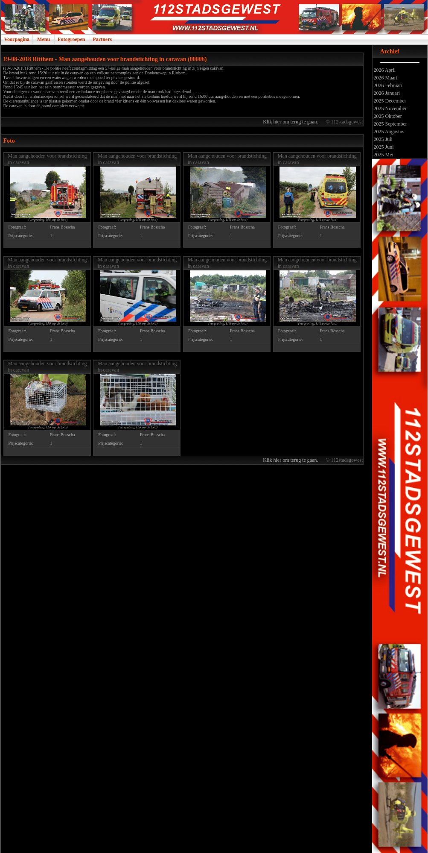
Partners (102, 39)
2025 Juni (383, 147)
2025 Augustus (389, 132)
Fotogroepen (71, 39)
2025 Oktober (387, 116)
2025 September (390, 124)
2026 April (384, 70)
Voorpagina (17, 39)
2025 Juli (383, 139)
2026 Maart (385, 78)
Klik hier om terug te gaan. (291, 122)
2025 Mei (383, 155)
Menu (43, 39)
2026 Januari (386, 93)
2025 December (389, 101)
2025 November (390, 108)
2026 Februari (388, 85)
